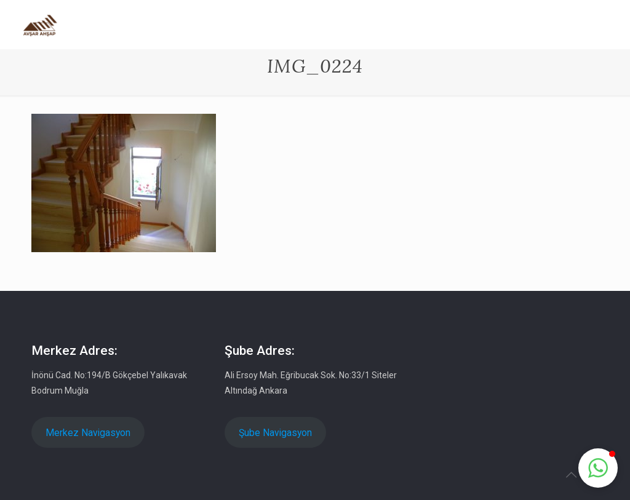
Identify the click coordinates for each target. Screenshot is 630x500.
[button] (598, 468)
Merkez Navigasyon (88, 432)
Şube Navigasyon (275, 432)
